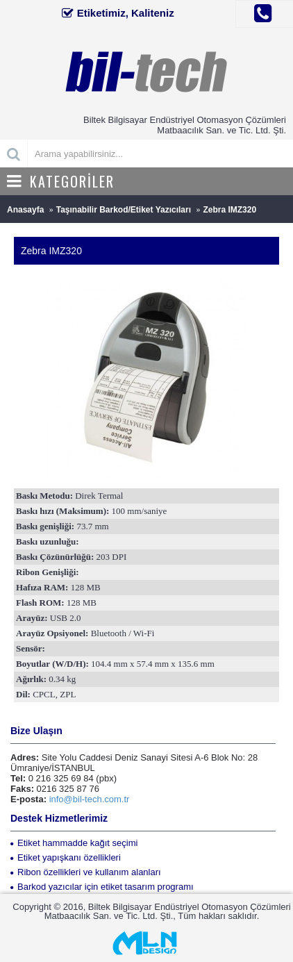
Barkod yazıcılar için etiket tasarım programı (102, 886)
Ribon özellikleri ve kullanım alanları (85, 872)
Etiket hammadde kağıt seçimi (73, 843)
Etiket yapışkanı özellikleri (65, 857)
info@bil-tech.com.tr (89, 799)
